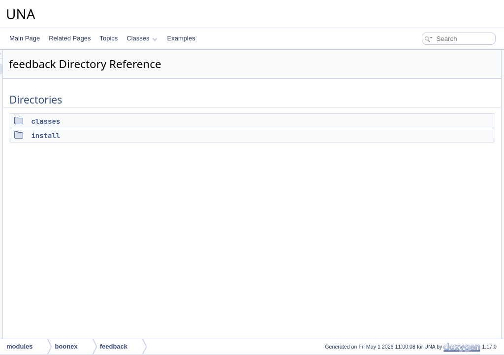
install (168, 135)
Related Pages (70, 38)
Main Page (24, 38)
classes (168, 121)
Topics (108, 38)
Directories (408, 55)
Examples (181, 38)
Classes (141, 38)
